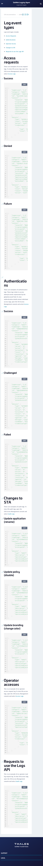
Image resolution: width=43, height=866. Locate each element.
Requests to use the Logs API (15, 51)
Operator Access (11, 44)
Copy (24, 84)
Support (4, 853)
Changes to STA (10, 48)
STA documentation (10, 15)
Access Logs (11, 74)
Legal (3, 858)
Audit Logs (11, 514)
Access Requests (11, 36)
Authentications (11, 40)
